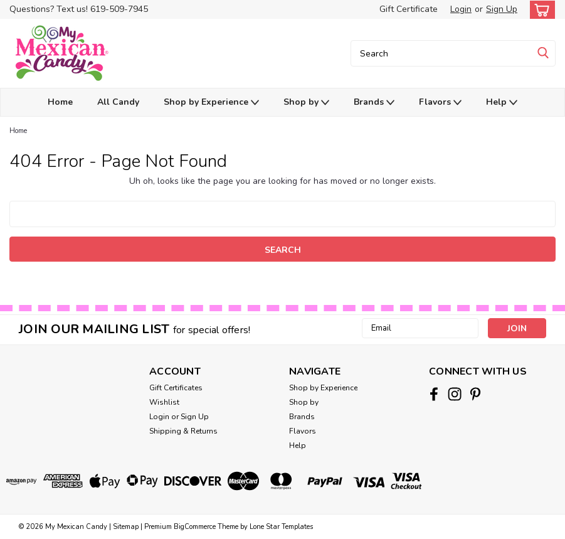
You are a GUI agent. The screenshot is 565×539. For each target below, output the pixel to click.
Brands (374, 102)
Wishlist (164, 402)
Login (461, 9)
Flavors (440, 102)
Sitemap (126, 526)
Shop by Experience (211, 102)
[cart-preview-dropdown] (540, 10)
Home (60, 102)
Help (501, 102)
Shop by (306, 102)
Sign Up (501, 9)
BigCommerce (195, 526)
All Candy (118, 102)
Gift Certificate (408, 9)
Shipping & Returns (183, 431)
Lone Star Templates (281, 526)
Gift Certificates (176, 388)
